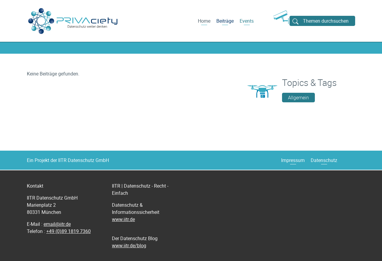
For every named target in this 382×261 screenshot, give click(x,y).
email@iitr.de (57, 224)
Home (204, 21)
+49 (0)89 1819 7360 (68, 231)
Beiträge (225, 21)
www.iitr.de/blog (129, 245)
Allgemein (298, 97)
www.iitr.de (123, 219)
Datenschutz (324, 160)
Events (247, 21)
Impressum (293, 160)
